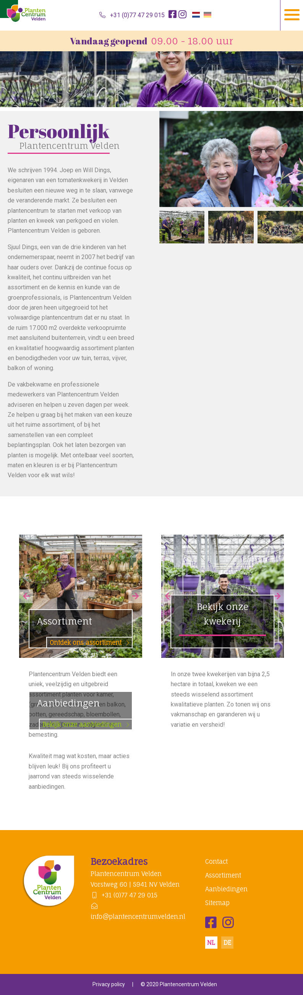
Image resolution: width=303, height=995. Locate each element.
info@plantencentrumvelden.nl (138, 911)
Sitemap (217, 903)
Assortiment (84, 631)
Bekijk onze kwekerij (222, 614)
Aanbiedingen (84, 713)
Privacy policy (108, 984)
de (227, 942)
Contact (216, 861)
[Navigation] (291, 15)
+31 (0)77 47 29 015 (132, 15)
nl (211, 942)
